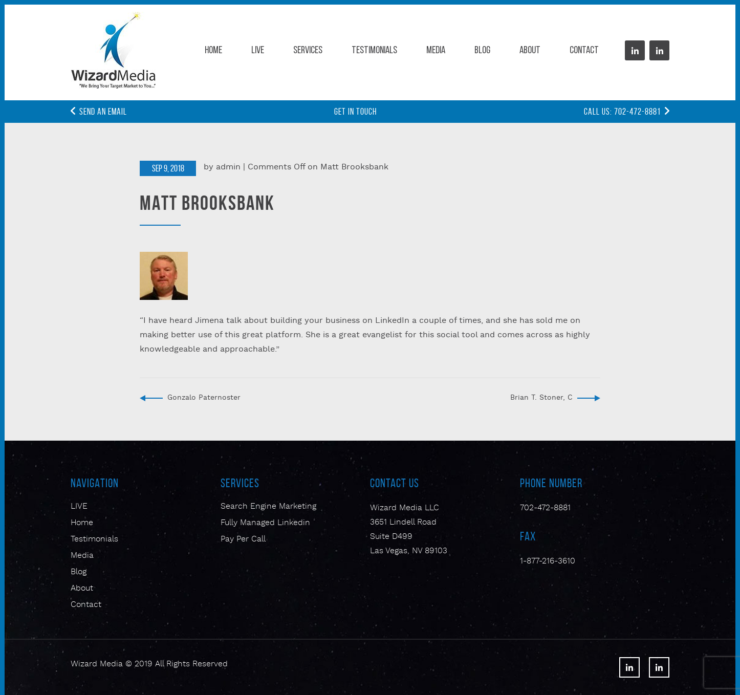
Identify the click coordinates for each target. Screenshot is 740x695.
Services (307, 51)
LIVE (79, 506)
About (529, 51)
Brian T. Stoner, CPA (545, 398)
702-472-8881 (545, 508)
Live (257, 51)
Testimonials (374, 51)
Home (213, 51)
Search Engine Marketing (268, 506)
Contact (584, 51)
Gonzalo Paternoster (204, 398)
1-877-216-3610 (547, 561)
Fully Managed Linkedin (265, 523)
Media (435, 51)
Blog (482, 51)
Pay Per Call (243, 539)
